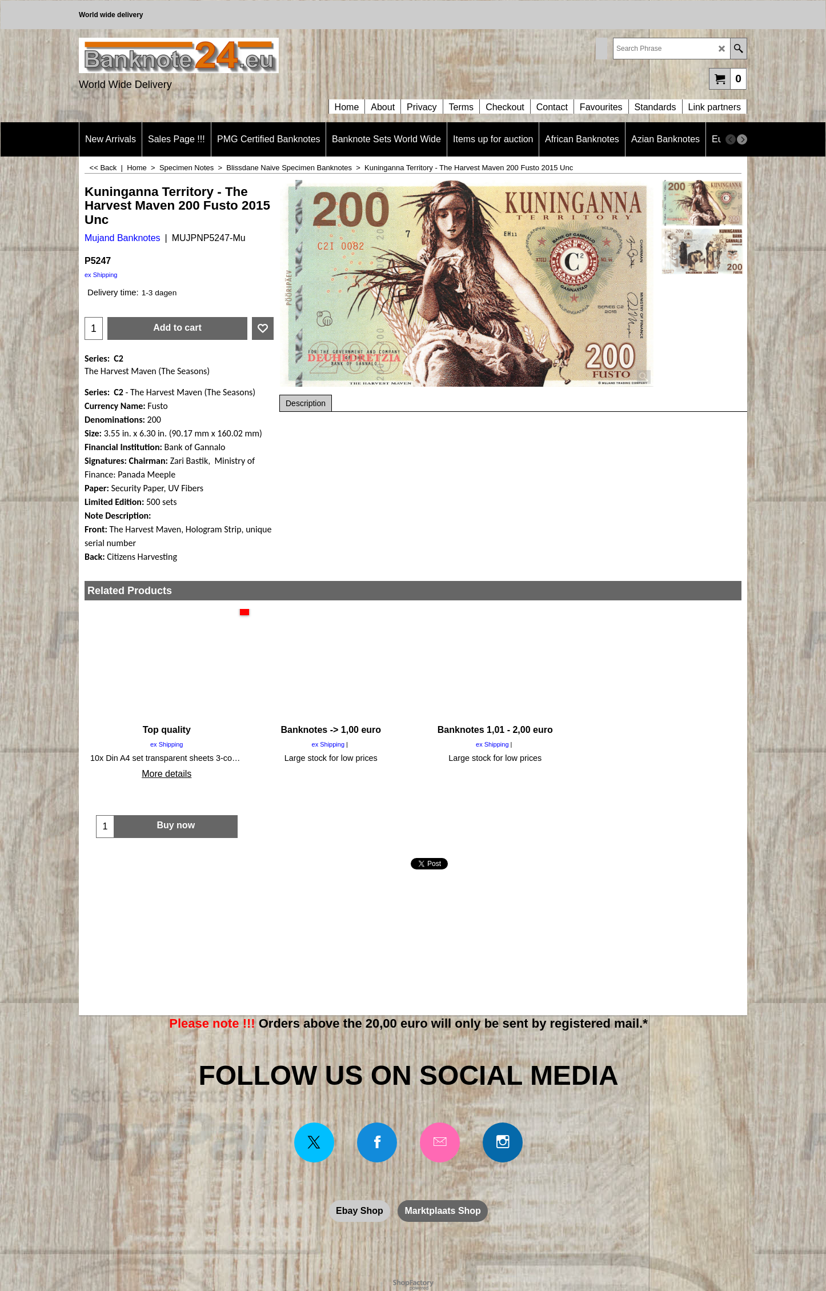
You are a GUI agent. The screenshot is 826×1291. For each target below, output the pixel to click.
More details (166, 774)
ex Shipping (101, 274)
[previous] (730, 139)
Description (306, 403)
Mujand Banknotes (123, 238)
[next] (742, 139)
